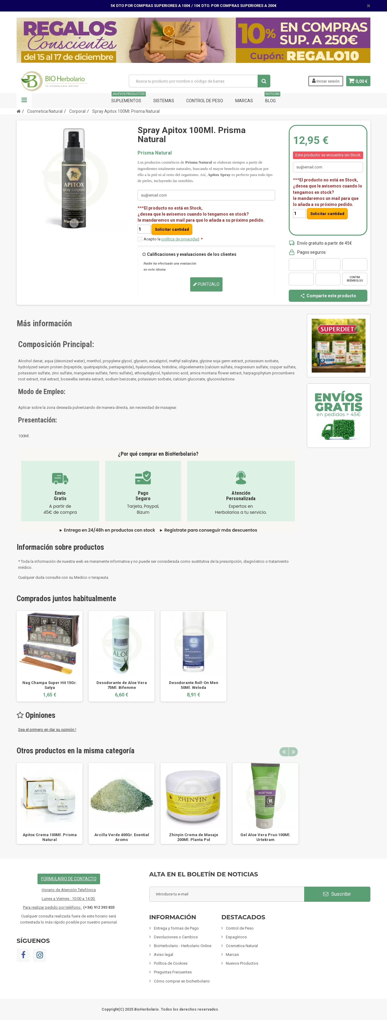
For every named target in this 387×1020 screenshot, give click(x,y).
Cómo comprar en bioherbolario (182, 981)
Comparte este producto (328, 295)
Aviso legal (163, 954)
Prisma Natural (155, 153)
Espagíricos (236, 937)
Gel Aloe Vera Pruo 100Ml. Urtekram (265, 837)
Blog (272, 98)
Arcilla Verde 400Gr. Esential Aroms (121, 837)
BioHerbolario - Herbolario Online (182, 945)
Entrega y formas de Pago (176, 928)
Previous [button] (283, 751)
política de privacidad (180, 239)
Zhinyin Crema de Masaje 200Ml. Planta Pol (193, 837)
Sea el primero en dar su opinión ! (47, 729)
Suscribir (337, 894)
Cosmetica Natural (242, 945)
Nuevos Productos (242, 963)
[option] (50, 656)
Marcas (244, 100)
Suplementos (128, 98)
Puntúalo (206, 284)
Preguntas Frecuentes (173, 972)
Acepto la (173, 239)
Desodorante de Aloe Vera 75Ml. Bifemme (121, 685)
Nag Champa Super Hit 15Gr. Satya (49, 685)
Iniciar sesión (325, 80)
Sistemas (163, 100)
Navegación (24, 100)
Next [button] (293, 751)
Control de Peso (204, 100)
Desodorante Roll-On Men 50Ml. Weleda (193, 685)
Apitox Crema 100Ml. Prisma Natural (50, 837)
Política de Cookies (170, 963)
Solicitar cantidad (172, 229)
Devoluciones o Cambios (176, 937)
